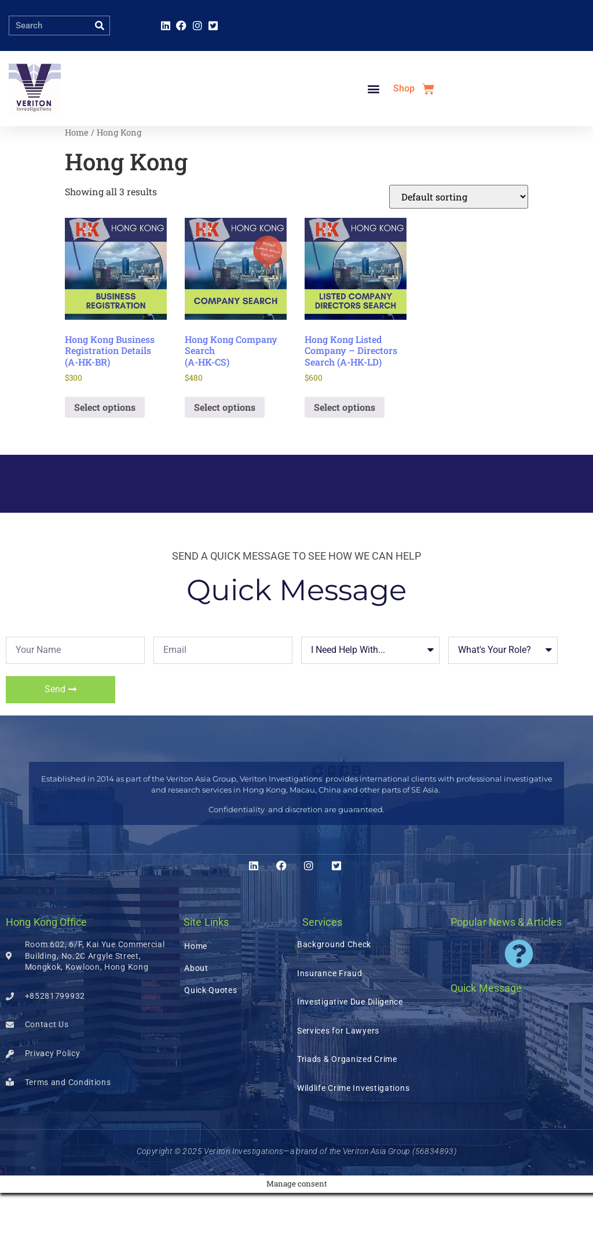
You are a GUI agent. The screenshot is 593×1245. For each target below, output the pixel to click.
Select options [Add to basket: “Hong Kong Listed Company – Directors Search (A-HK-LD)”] (344, 459)
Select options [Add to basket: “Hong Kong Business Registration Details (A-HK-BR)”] (105, 459)
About (196, 1020)
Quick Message (486, 1040)
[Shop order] (458, 249)
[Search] (99, 25)
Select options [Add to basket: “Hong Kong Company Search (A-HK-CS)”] (224, 459)
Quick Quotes (210, 1042)
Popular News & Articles (506, 974)
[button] (373, 115)
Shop (404, 114)
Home (77, 184)
